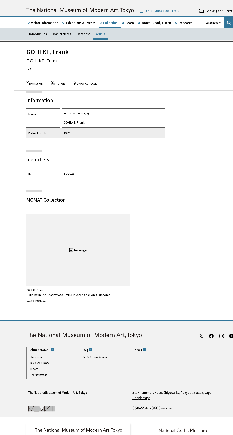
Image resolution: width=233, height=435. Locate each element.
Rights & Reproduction (95, 318)
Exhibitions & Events (80, 22)
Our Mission (36, 318)
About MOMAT (40, 312)
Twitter (201, 298)
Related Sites (131, 416)
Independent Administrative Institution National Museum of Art (69, 416)
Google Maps (141, 359)
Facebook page (211, 298)
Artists (100, 34)
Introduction (38, 34)
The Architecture (38, 336)
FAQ (85, 312)
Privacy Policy (51, 431)
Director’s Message (39, 324)
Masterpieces (62, 34)
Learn (129, 22)
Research (185, 22)
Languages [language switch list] (212, 22)
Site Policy (35, 431)
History (34, 330)
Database (83, 34)
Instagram (222, 298)
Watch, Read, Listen (156, 22)
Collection (110, 22)
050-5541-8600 (146, 369)
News (138, 312)
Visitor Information (44, 22)
